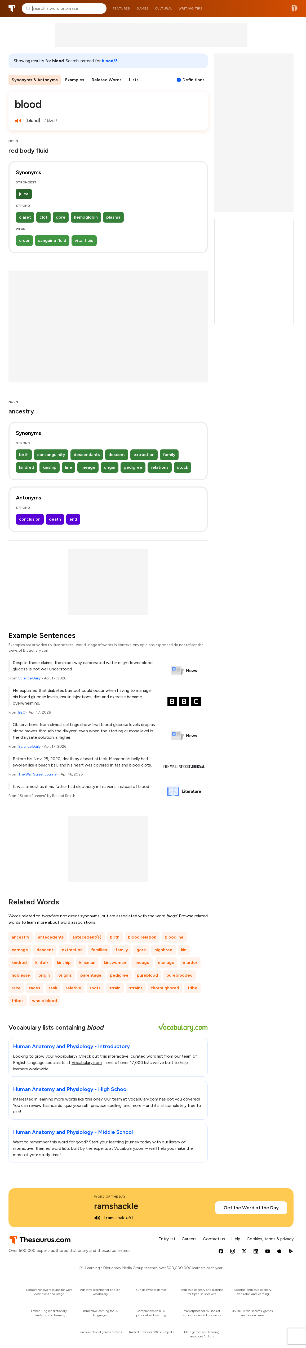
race (16, 987)
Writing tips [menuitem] (191, 8)
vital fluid (84, 240)
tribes (18, 1000)
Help (235, 1238)
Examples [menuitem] (74, 79)
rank (53, 987)
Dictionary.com (294, 8)
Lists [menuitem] (134, 79)
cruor (24, 240)
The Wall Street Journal (37, 774)
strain (115, 987)
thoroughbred (165, 987)
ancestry (20, 937)
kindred (26, 467)
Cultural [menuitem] (163, 8)
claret (25, 217)
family (169, 454)
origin (109, 467)
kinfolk (41, 962)
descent (116, 454)
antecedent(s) (86, 937)
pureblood (147, 975)
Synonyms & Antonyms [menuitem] (35, 79)
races (34, 987)
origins (65, 975)
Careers (189, 1238)
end (73, 519)
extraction (144, 454)
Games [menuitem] (142, 8)
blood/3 (110, 60)
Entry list (166, 1238)
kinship (49, 467)
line (68, 467)
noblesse (21, 975)
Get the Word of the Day (251, 1208)
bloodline (174, 937)
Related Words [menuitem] (107, 79)
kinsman (87, 962)
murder (190, 962)
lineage (88, 467)
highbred (163, 949)
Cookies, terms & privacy (270, 1238)
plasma (113, 217)
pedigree (133, 467)
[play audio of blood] (18, 121)
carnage (20, 949)
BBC (21, 712)
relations (159, 467)
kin (184, 949)
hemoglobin (86, 217)
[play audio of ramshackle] (97, 1218)
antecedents (51, 937)
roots (95, 987)
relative (73, 987)
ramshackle (116, 1206)
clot (43, 217)
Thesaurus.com (11, 8)
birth (24, 454)
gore (60, 217)
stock (182, 467)
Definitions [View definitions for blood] (194, 79)
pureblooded (179, 975)
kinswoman (115, 962)
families (99, 949)
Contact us (214, 1238)
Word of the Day (110, 1196)
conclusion (30, 519)
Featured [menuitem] (121, 8)
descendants (87, 454)
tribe (192, 987)
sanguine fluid (52, 240)
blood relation (142, 937)
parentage (90, 975)
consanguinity (51, 454)
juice (24, 193)
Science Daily (29, 678)
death (55, 519)
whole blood (44, 1000)
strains (136, 987)
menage (166, 962)
